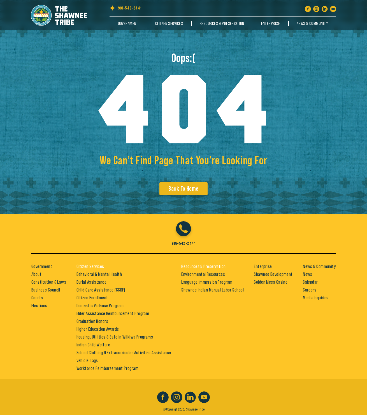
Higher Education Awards (97, 329)
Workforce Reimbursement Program (107, 368)
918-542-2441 (129, 8)
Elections (39, 305)
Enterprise (270, 23)
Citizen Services (169, 23)
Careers (309, 289)
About (36, 274)
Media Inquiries (316, 297)
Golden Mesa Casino (270, 282)
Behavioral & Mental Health (99, 274)
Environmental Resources (203, 274)
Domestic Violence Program (100, 305)
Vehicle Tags (87, 360)
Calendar (310, 282)
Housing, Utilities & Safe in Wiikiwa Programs (114, 336)
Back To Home (183, 189)
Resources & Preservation (222, 23)
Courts (37, 297)
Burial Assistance (91, 282)
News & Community (312, 23)
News (307, 274)
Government (128, 23)
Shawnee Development (273, 274)
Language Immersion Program (206, 282)
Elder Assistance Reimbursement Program (112, 313)
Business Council (45, 289)
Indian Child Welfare (93, 344)
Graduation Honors (92, 321)
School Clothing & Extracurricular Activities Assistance (123, 352)
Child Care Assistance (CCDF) (100, 289)
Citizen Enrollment (92, 297)
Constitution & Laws (48, 282)
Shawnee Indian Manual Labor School (212, 289)
